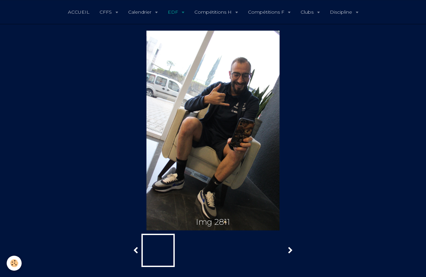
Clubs (308, 12)
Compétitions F (267, 12)
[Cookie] (14, 263)
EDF (173, 12)
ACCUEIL (79, 12)
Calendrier (140, 12)
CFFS (106, 12)
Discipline (341, 12)
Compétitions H (213, 12)
